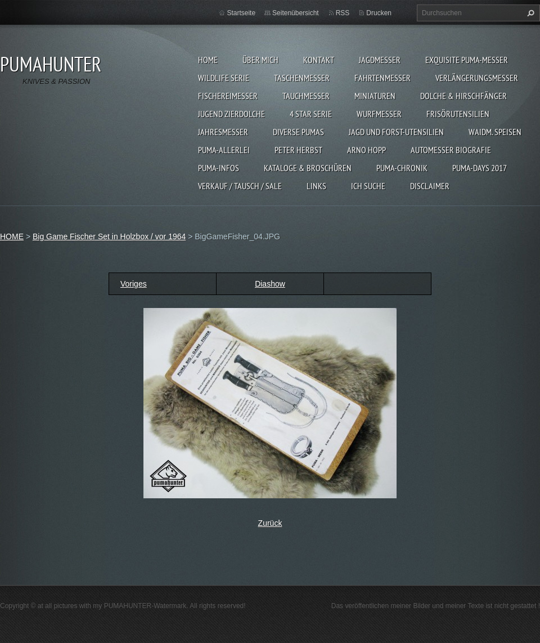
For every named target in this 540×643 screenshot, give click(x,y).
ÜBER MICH (260, 59)
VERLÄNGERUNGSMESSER (476, 77)
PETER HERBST (298, 149)
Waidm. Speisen (495, 131)
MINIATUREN (374, 95)
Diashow (270, 283)
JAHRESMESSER (223, 131)
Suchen (529, 13)
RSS (343, 13)
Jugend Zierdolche (231, 113)
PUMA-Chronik (402, 167)
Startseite (241, 13)
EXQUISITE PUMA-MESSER (466, 59)
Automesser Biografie (451, 149)
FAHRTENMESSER (382, 77)
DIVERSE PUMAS (298, 131)
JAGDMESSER (379, 59)
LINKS (316, 185)
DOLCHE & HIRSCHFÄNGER (463, 95)
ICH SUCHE (368, 185)
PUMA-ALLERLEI (224, 149)
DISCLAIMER (429, 185)
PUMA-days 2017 (479, 167)
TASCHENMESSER (302, 77)
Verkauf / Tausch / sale (240, 185)
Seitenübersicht (295, 13)
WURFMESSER (379, 113)
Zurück (270, 523)
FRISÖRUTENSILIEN (457, 113)
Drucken (379, 13)
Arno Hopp (366, 149)
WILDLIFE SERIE (223, 77)
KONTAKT (318, 59)
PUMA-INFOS (218, 167)
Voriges (133, 283)
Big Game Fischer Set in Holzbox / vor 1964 (109, 236)
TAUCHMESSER (306, 95)
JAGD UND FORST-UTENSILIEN (396, 131)
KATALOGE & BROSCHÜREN (308, 167)
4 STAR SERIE (311, 113)
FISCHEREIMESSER (228, 95)
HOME (208, 59)
